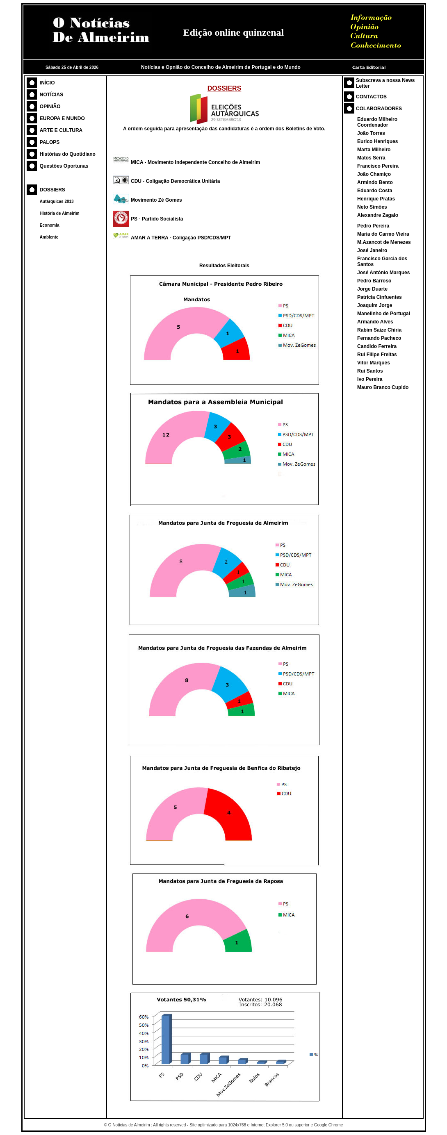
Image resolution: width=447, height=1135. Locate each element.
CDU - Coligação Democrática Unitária (175, 181)
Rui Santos (370, 371)
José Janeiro (372, 250)
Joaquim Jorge (374, 305)
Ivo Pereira (369, 379)
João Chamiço (374, 174)
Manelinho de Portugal (383, 313)
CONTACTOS (371, 97)
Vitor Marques (373, 363)
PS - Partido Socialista (157, 219)
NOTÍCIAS (51, 95)
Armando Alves (375, 322)
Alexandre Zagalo (377, 215)
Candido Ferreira (377, 346)
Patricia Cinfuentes (379, 297)
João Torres (371, 133)
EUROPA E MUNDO (62, 118)
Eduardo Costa (374, 190)
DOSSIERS (52, 190)
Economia (49, 225)
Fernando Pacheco (379, 338)
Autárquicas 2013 (57, 201)
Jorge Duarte (372, 289)
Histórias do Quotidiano (68, 154)
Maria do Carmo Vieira (383, 234)
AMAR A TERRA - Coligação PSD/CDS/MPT (181, 238)
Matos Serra (371, 158)
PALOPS (49, 142)
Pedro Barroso (374, 281)
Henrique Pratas (376, 199)
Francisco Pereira (378, 166)
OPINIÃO (50, 106)
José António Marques (383, 272)
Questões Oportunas (64, 166)
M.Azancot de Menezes (384, 242)
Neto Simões (372, 207)
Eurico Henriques (377, 141)
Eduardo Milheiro (377, 119)
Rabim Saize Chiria (379, 330)
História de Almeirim (60, 213)
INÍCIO (47, 83)
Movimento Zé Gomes (156, 200)
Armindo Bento (375, 182)
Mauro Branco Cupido (382, 387)
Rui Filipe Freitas (377, 354)
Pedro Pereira (373, 226)
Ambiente (49, 237)
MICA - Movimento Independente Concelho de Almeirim (195, 162)
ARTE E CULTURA (61, 130)
